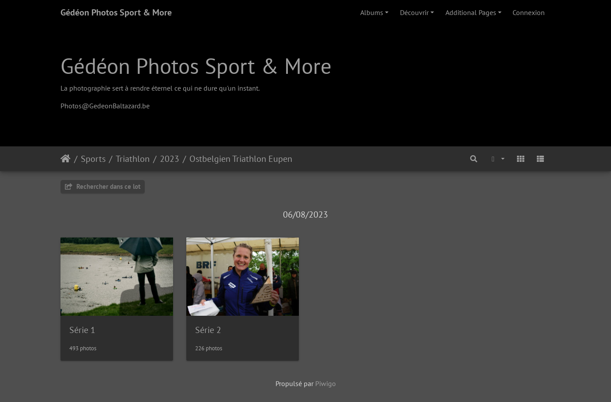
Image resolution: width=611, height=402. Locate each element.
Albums (371, 12)
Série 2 (208, 330)
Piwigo (325, 383)
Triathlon (133, 159)
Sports (93, 159)
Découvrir (414, 12)
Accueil (65, 158)
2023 (169, 159)
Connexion (529, 12)
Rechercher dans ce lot (102, 186)
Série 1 (82, 330)
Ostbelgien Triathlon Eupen (240, 159)
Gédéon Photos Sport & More (116, 12)
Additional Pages (470, 12)
